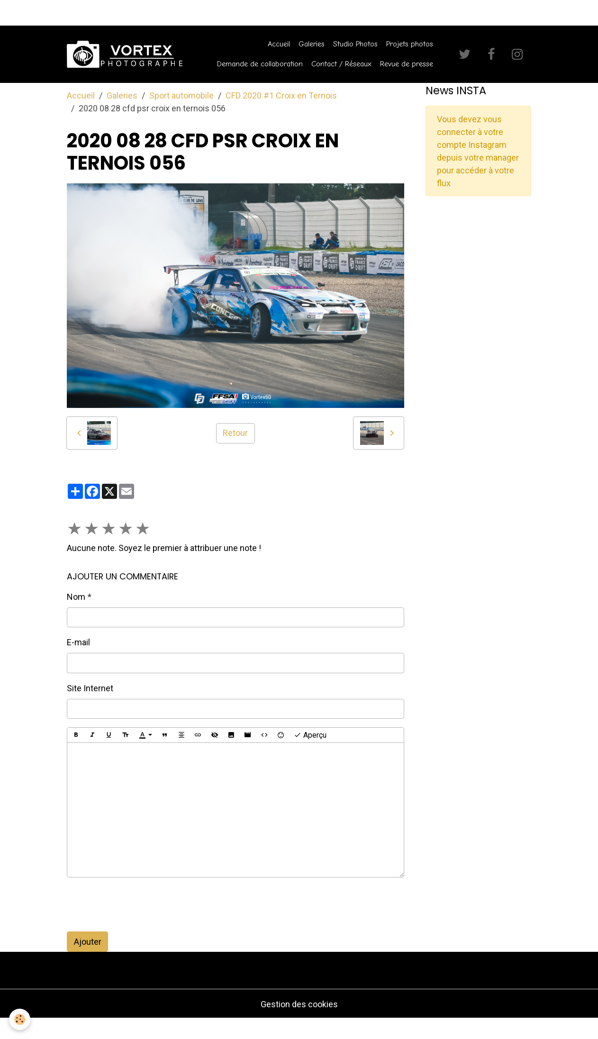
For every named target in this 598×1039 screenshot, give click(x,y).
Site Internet (90, 688)
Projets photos (409, 43)
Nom (76, 597)
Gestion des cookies (299, 1004)
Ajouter (87, 942)
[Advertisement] (478, 268)
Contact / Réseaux (341, 63)
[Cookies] (20, 1019)
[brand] (124, 54)
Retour (235, 433)
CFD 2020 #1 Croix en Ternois (281, 95)
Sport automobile (181, 95)
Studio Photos (355, 43)
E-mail (78, 642)
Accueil (279, 43)
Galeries (312, 43)
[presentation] (139, 904)
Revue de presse (406, 63)
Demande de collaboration (260, 63)
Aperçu (310, 735)
